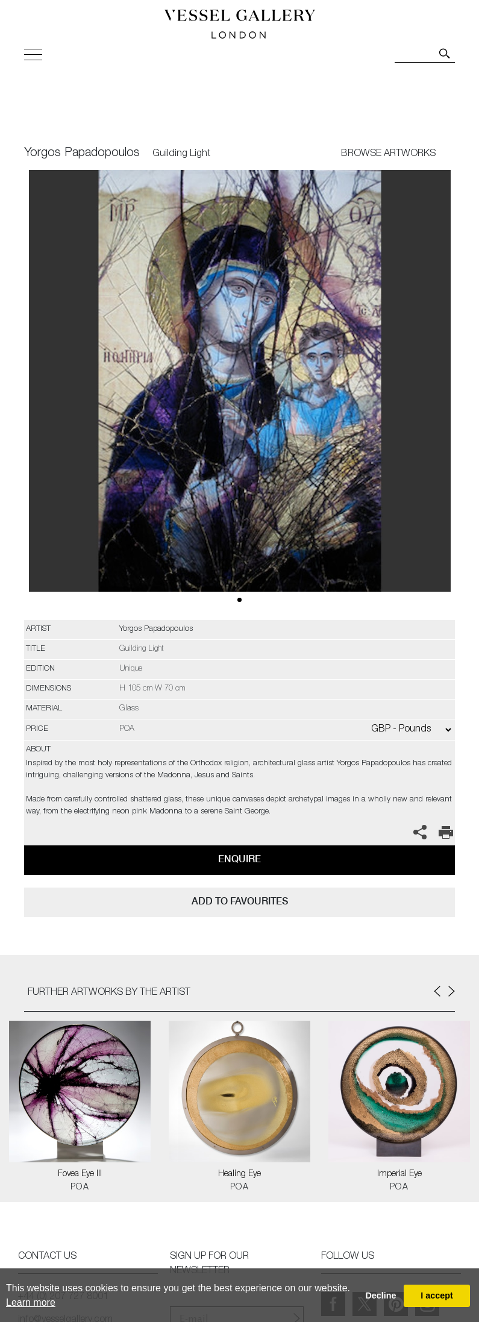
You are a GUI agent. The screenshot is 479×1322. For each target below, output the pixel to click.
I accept (437, 1295)
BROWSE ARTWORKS (388, 154)
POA (79, 1187)
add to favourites (240, 901)
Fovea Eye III (80, 1174)
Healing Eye (239, 1174)
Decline (380, 1295)
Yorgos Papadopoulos (82, 154)
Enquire (239, 859)
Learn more (30, 1302)
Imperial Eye (399, 1174)
